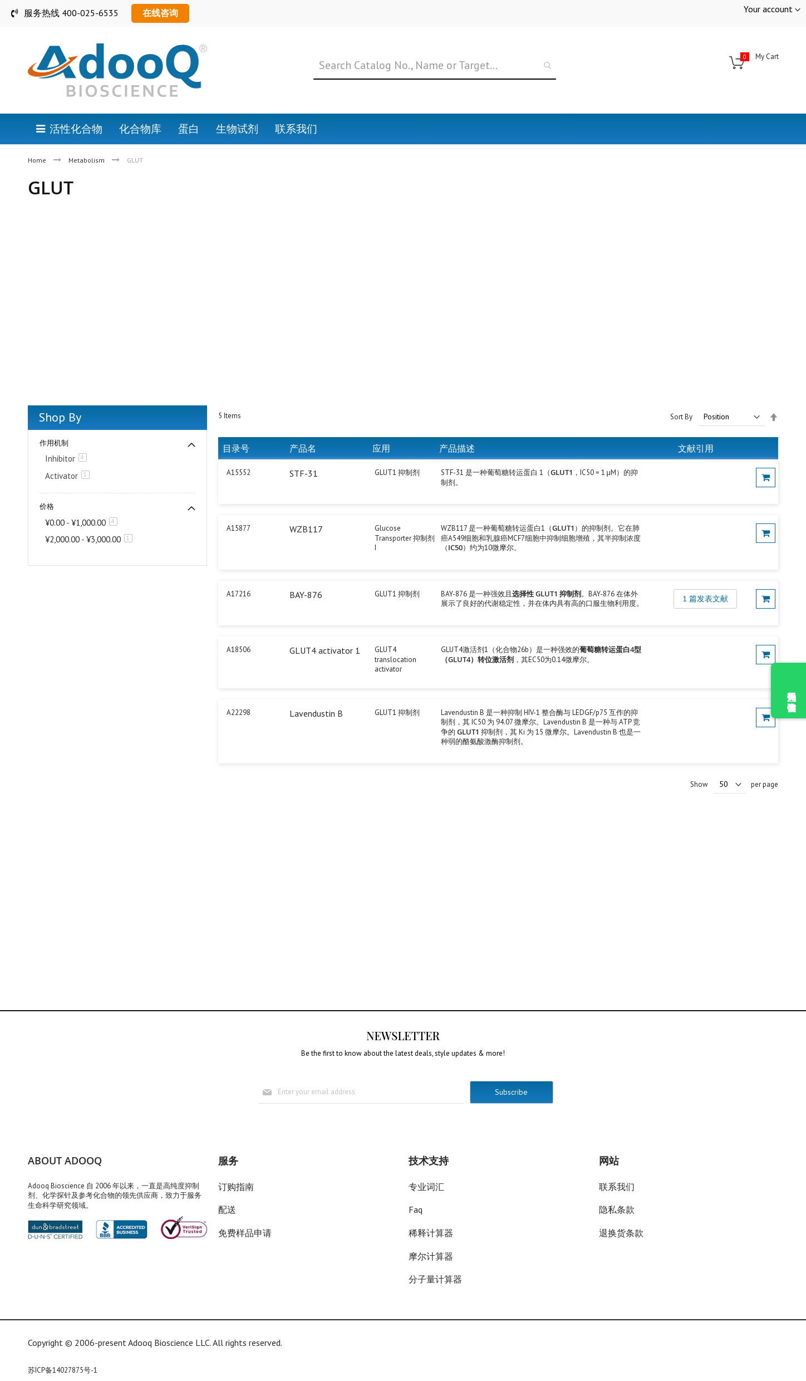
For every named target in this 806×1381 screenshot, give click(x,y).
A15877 (238, 528)
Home (38, 160)
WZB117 (306, 529)
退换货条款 (621, 1232)
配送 (227, 1209)
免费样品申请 (245, 1232)
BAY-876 (305, 594)
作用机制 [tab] (54, 443)
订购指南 (236, 1186)
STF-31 (303, 473)
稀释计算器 (431, 1232)
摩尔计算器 (431, 1256)
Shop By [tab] (60, 417)
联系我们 (617, 1186)
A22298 (238, 712)
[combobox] (434, 66)
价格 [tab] (47, 506)
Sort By (681, 417)
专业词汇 (426, 1186)
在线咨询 (160, 12)
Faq (415, 1209)
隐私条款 (617, 1209)
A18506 (238, 649)
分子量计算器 (435, 1279)
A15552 (238, 472)
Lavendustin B (316, 713)
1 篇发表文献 (705, 599)
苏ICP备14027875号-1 (62, 1370)
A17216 (238, 594)
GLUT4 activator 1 (324, 650)
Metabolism (87, 160)
